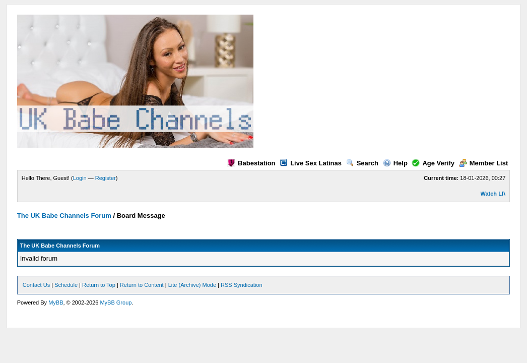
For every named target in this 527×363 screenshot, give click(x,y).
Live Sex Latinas (311, 163)
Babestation (251, 163)
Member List (483, 163)
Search (362, 163)
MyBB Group (115, 302)
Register (105, 178)
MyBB (55, 302)
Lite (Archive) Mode (192, 285)
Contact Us (36, 285)
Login (80, 178)
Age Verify (433, 163)
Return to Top (98, 285)
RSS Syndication (241, 285)
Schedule (66, 285)
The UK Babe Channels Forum (64, 215)
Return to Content (142, 285)
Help (395, 163)
